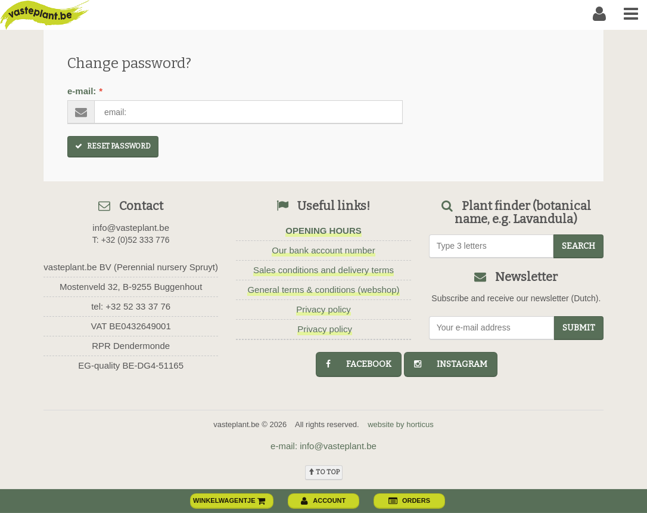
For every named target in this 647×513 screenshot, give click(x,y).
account (323, 500)
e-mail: (84, 91)
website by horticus (401, 424)
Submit (578, 328)
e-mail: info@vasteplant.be (323, 446)
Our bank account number (323, 250)
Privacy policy (323, 309)
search (578, 246)
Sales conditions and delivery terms (323, 270)
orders (409, 500)
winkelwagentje (229, 500)
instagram (450, 364)
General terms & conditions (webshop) (323, 290)
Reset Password (113, 146)
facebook (358, 364)
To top (324, 472)
